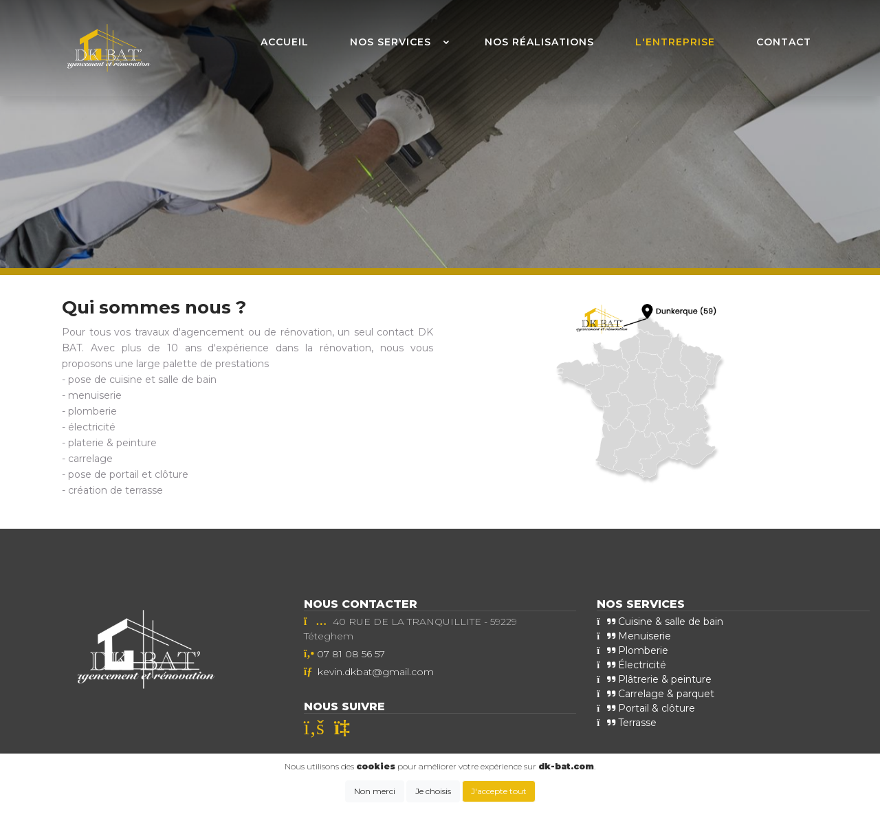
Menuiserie (634, 636)
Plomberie (632, 650)
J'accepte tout (499, 791)
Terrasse (627, 722)
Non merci (374, 791)
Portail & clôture (646, 708)
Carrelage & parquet (655, 694)
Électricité (631, 665)
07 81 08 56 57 (351, 654)
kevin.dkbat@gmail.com (376, 672)
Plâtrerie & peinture (654, 679)
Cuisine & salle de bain (660, 621)
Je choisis (433, 791)
